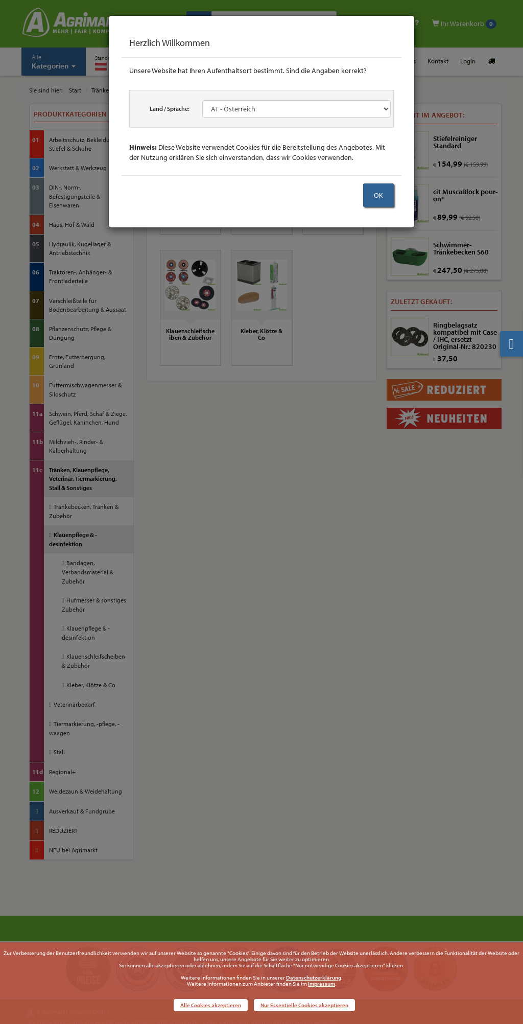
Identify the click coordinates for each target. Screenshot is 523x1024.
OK (378, 195)
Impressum (321, 983)
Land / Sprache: (169, 108)
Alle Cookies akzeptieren (210, 1005)
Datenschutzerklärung (313, 977)
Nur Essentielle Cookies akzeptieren (304, 1005)
